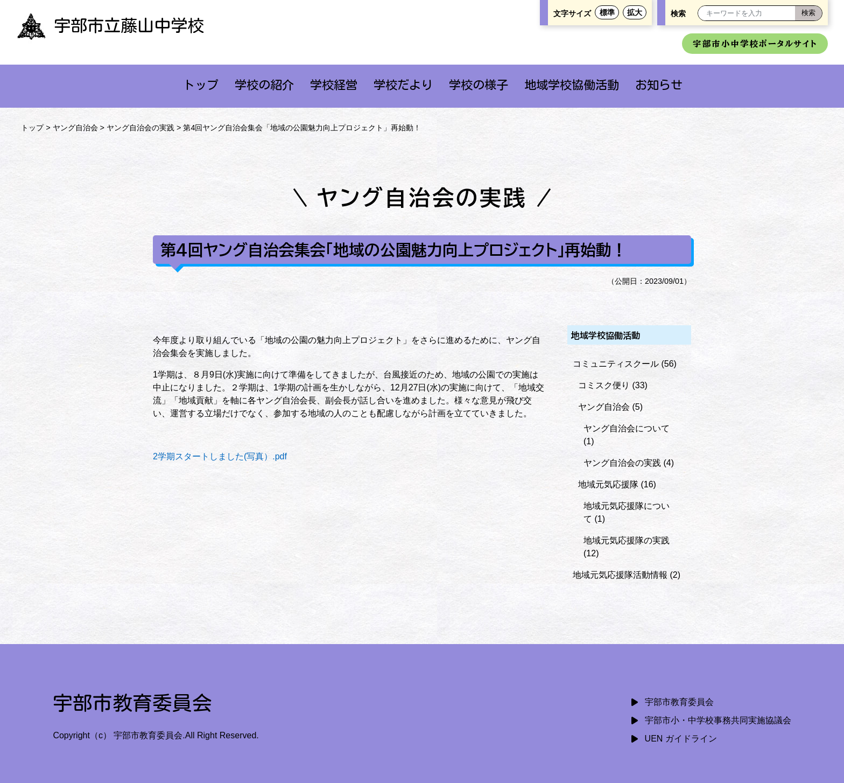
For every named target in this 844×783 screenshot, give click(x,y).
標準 (607, 12)
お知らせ (659, 85)
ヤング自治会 (75, 127)
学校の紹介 (264, 85)
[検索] (808, 13)
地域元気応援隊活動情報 (620, 574)
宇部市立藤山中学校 (110, 25)
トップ (201, 85)
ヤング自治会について (626, 428)
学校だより (403, 85)
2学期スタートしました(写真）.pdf (220, 456)
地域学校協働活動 (571, 85)
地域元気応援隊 (608, 484)
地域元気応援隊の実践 (626, 540)
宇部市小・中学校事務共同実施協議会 (718, 720)
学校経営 (333, 85)
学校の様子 (478, 85)
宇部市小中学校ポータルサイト (755, 43)
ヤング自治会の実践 (140, 127)
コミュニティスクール (616, 363)
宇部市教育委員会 (679, 702)
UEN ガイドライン (681, 738)
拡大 (634, 12)
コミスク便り (604, 385)
